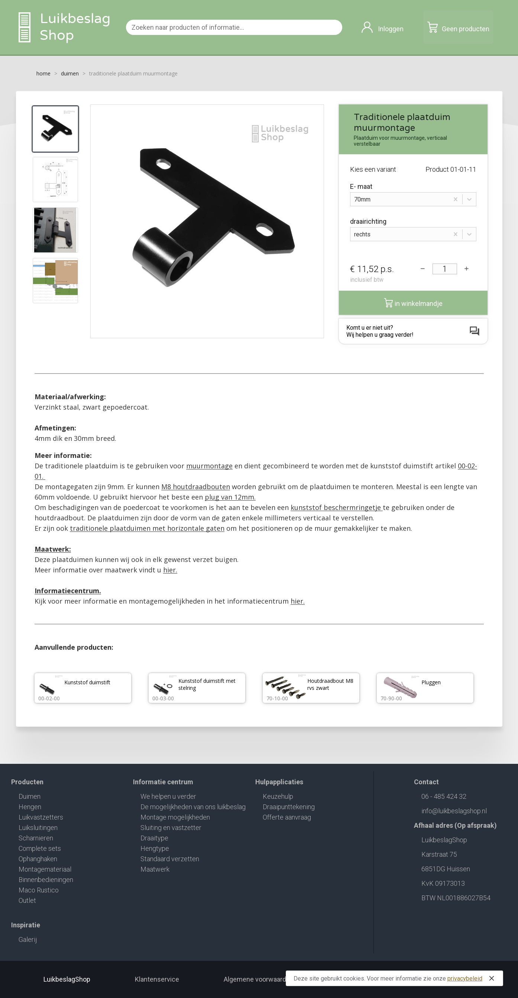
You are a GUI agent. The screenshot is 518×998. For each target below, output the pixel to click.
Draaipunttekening (289, 807)
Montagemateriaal (45, 869)
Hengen (30, 807)
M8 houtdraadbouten (195, 486)
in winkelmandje (413, 302)
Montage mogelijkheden (175, 817)
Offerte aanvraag (287, 817)
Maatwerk (154, 869)
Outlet (27, 900)
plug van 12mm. (230, 496)
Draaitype (154, 838)
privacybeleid (464, 978)
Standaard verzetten (169, 859)
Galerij (28, 939)
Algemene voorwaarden (259, 979)
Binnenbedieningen (46, 880)
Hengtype (154, 848)
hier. (170, 569)
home (43, 73)
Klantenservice (157, 979)
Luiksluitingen (38, 827)
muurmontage (209, 465)
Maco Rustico (39, 890)
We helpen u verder (168, 796)
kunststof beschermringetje (337, 507)
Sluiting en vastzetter (170, 827)
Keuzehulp (278, 796)
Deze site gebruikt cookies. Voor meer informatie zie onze (395, 978)
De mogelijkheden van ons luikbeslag (193, 807)
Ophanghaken (38, 859)
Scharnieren (36, 838)
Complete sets (40, 848)
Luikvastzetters (41, 817)
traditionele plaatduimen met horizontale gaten (147, 528)
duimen (70, 73)
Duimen (30, 796)
